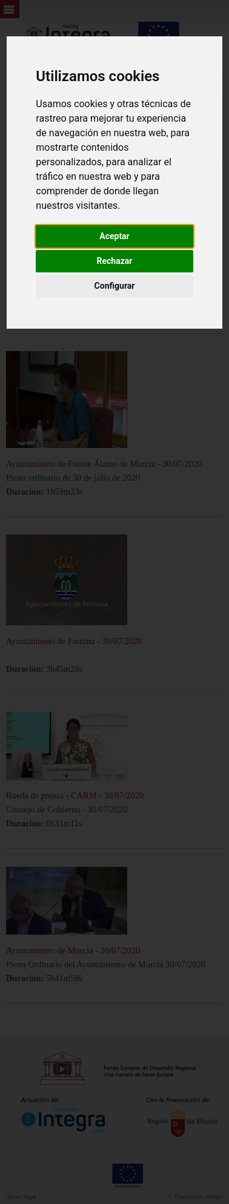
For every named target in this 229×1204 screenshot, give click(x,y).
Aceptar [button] (114, 236)
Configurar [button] (115, 286)
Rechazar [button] (115, 261)
